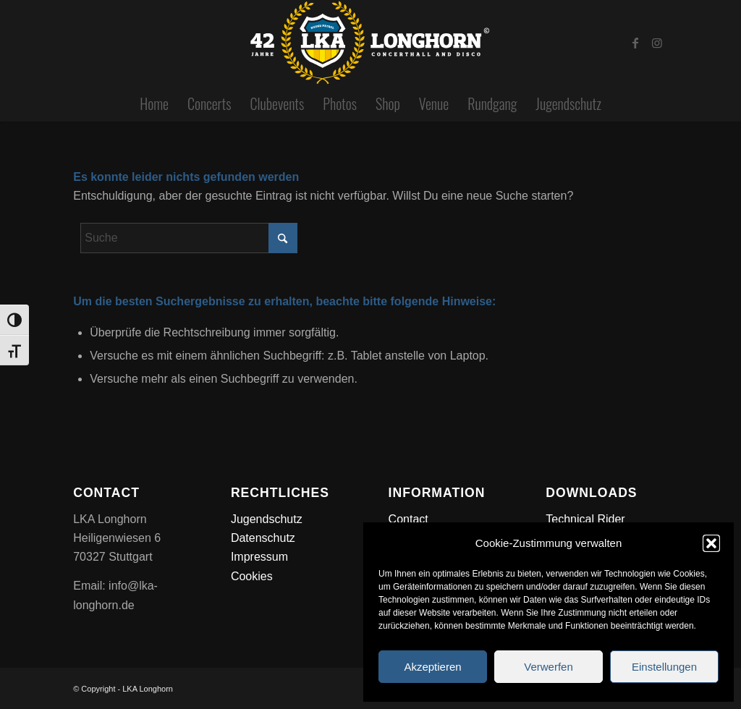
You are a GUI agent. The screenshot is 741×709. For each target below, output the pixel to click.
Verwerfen (548, 667)
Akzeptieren (432, 667)
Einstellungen (664, 667)
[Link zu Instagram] (657, 43)
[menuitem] (154, 103)
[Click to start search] (282, 238)
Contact (408, 519)
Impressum (259, 557)
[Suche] (188, 238)
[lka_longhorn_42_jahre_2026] (370, 42)
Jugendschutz (266, 519)
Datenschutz (263, 538)
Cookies (252, 576)
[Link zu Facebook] (635, 43)
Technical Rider (585, 519)
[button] (711, 543)
